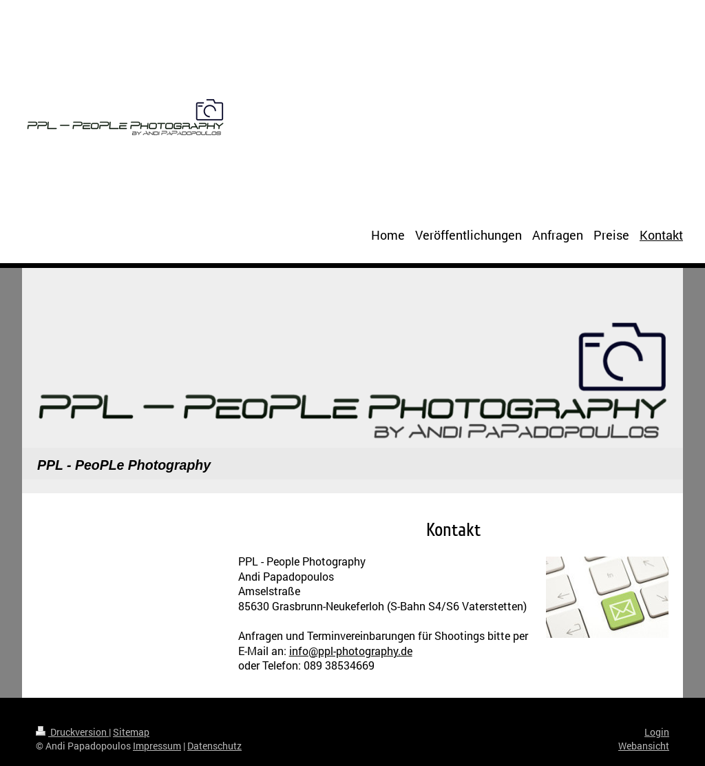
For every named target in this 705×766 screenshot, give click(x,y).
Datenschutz (214, 745)
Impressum (157, 745)
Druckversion (72, 731)
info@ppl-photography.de (350, 650)
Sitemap (131, 731)
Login (656, 731)
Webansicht (643, 745)
